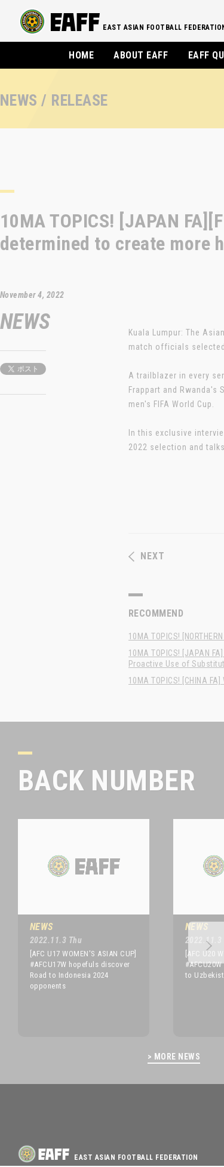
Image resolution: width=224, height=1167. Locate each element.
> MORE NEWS (174, 1056)
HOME (81, 55)
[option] (74, 927)
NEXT (146, 556)
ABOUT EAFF (140, 55)
